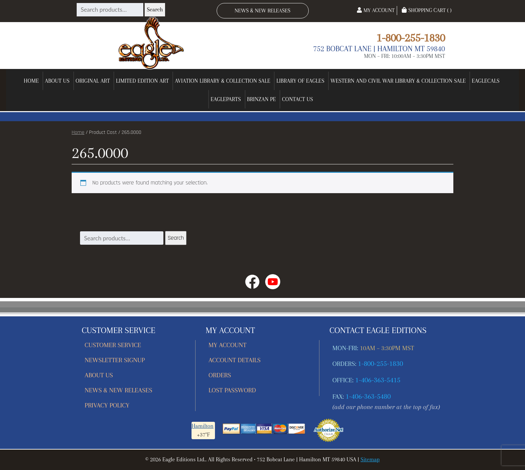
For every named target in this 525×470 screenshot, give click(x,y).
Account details (235, 360)
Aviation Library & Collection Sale (222, 81)
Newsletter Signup (115, 360)
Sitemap (370, 459)
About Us (57, 81)
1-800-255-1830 (410, 37)
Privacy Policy (107, 405)
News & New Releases (263, 10)
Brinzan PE (261, 99)
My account (227, 345)
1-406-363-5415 (377, 380)
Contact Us (297, 99)
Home (31, 81)
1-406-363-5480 (368, 396)
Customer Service (113, 345)
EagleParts (226, 99)
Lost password (232, 390)
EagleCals (486, 81)
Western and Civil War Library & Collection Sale (398, 81)
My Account (375, 10)
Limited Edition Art (142, 81)
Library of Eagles (300, 81)
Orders (220, 375)
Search (155, 9)
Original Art (93, 81)
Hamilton (203, 426)
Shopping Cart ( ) (426, 10)
